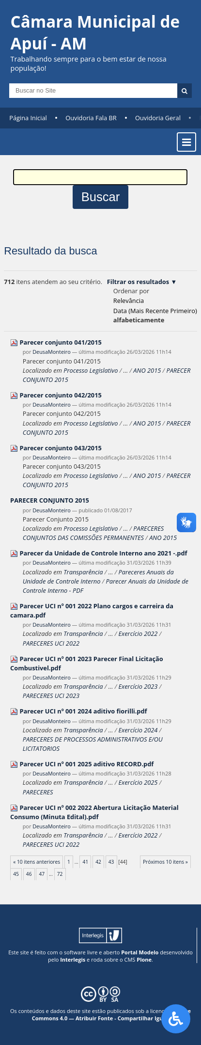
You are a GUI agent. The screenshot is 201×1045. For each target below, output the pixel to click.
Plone (144, 959)
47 (42, 874)
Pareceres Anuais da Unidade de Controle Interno (98, 577)
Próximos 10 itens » (165, 861)
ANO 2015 (147, 370)
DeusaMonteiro (51, 351)
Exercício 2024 (137, 730)
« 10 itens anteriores (36, 861)
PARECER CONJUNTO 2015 (49, 500)
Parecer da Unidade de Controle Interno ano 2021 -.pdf (103, 553)
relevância (128, 300)
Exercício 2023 (137, 686)
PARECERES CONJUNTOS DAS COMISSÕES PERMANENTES (93, 533)
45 (16, 874)
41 (86, 861)
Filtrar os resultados (138, 281)
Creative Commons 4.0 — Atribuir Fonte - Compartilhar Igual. (111, 1014)
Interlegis (72, 959)
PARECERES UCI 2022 (51, 643)
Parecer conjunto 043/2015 (60, 447)
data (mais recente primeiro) (155, 310)
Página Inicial (28, 117)
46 (29, 874)
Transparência (83, 572)
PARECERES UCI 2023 (51, 695)
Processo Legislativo (90, 370)
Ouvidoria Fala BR (90, 117)
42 (98, 861)
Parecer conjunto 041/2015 (60, 342)
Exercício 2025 (137, 782)
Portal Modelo (139, 952)
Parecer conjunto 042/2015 (60, 395)
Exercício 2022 (137, 633)
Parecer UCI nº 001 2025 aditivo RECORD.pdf (86, 764)
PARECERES (38, 792)
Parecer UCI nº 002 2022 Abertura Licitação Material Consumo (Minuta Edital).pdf (94, 812)
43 (111, 861)
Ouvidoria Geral (158, 117)
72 (60, 874)
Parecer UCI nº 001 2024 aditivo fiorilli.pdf (83, 711)
